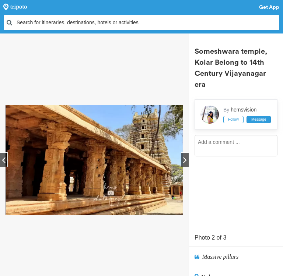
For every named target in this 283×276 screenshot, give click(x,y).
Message (258, 119)
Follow (233, 119)
